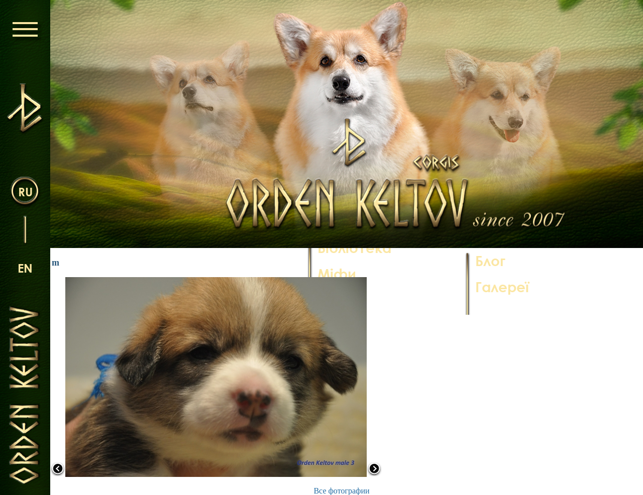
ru (25, 191)
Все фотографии (341, 490)
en (25, 268)
